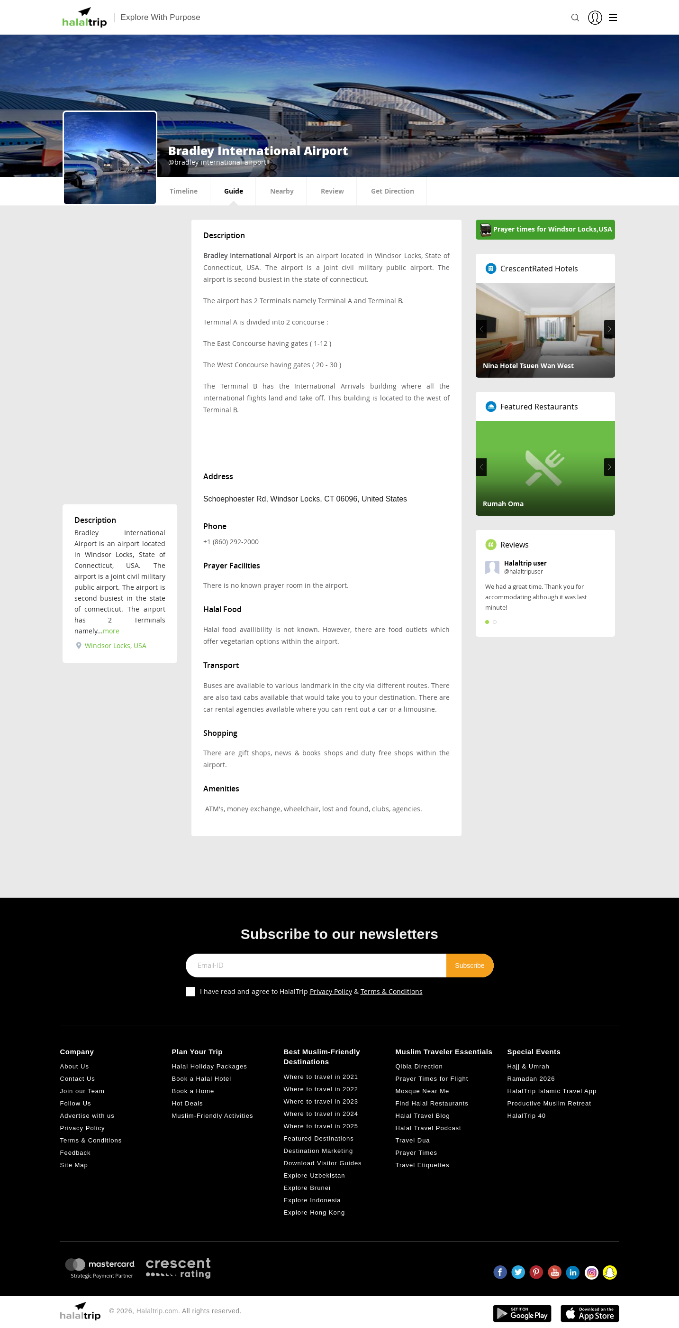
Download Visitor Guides (323, 1163)
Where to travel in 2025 (321, 1126)
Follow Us (75, 1103)
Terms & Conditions (392, 991)
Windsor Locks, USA (111, 645)
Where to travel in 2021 (321, 1076)
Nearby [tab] (282, 190)
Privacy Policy (331, 991)
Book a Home (193, 1091)
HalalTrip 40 (526, 1115)
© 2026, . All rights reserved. (175, 1311)
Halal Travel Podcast (429, 1128)
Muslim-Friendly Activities (212, 1115)
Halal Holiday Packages (209, 1066)
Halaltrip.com (157, 1311)
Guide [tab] (233, 190)
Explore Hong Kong (314, 1212)
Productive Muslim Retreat (549, 1103)
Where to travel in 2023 (321, 1101)
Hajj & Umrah (528, 1066)
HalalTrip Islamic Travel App (552, 1091)
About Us (74, 1066)
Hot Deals (187, 1103)
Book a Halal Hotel (202, 1078)
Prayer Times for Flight (432, 1078)
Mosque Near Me (423, 1091)
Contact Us (77, 1078)
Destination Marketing (318, 1150)
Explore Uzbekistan (314, 1175)
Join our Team (82, 1091)
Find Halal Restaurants (432, 1103)
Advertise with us (87, 1115)
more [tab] (111, 630)
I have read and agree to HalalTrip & (311, 991)
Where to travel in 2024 (321, 1113)
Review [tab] (332, 190)
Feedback (75, 1152)
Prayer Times (417, 1152)
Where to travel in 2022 (321, 1089)
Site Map (74, 1165)
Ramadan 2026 (531, 1078)
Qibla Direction (419, 1066)
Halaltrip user (525, 563)
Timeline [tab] (184, 190)
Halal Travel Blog (423, 1115)
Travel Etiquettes (423, 1165)
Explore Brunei (307, 1187)
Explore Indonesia (312, 1200)
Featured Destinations (319, 1138)
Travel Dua (413, 1140)
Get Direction (392, 190)
